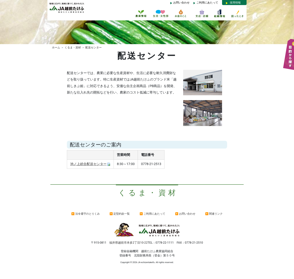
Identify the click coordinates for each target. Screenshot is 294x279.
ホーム (56, 47)
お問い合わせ (181, 2)
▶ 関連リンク (214, 213)
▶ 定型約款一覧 (119, 213)
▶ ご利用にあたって (152, 213)
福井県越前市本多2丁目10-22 (128, 242)
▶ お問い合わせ (185, 213)
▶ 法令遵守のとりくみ (85, 213)
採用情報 (235, 2)
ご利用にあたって (207, 2)
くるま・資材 (73, 47)
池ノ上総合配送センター (88, 164)
